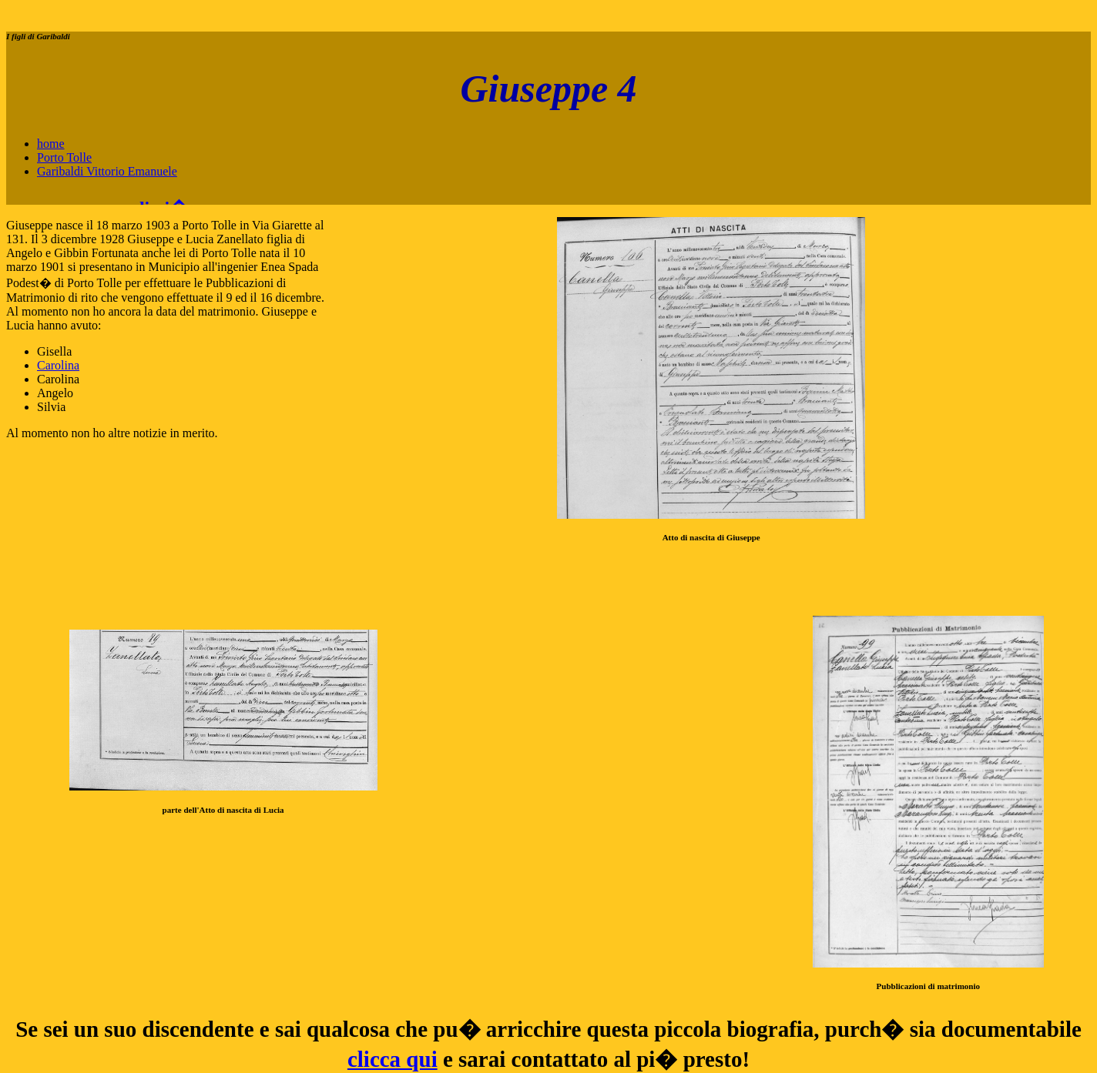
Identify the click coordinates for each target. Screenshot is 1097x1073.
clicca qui (392, 1059)
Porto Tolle (64, 157)
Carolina (58, 365)
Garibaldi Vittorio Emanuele (107, 171)
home (51, 143)
